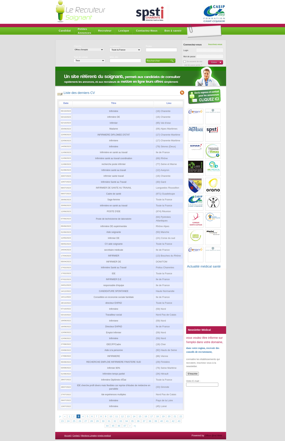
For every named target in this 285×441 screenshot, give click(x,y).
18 (157, 416)
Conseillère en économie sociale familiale (114, 297)
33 (120, 421)
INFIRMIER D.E (113, 279)
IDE (113, 273)
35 (132, 421)
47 (124, 425)
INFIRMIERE (113, 356)
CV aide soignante (114, 244)
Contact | (77, 435)
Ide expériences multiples (113, 394)
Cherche (77, 46)
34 (126, 421)
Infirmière (113, 111)
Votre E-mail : (193, 381)
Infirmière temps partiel (114, 374)
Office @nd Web (213, 435)
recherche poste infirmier (114, 164)
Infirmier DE (113, 238)
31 (109, 421)
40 (161, 421)
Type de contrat (81, 57)
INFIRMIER (113, 255)
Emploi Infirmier (113, 332)
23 (62, 421)
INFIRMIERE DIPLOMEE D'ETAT (113, 134)
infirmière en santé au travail (113, 205)
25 (74, 421)
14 (134, 416)
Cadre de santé (113, 194)
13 (128, 416)
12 (122, 416)
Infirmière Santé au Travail (113, 182)
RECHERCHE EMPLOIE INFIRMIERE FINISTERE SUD (113, 362)
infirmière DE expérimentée (114, 226)
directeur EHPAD (113, 303)
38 (149, 421)
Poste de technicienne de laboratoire (113, 219)
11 (116, 416)
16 (145, 416)
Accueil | (68, 435)
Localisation (115, 46)
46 (119, 425)
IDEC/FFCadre (114, 344)
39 (155, 421)
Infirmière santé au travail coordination (113, 158)
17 (151, 416)
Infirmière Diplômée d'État (113, 380)
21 (175, 416)
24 (68, 421)
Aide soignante (114, 232)
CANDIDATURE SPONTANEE (113, 291)
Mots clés (114, 57)
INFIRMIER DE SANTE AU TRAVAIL (113, 188)
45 (113, 425)
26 (80, 421)
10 (110, 416)
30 (103, 421)
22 (180, 416)
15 (140, 416)
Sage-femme (113, 199)
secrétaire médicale (113, 250)
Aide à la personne (114, 350)
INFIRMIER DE (113, 261)
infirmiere (113, 140)
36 (138, 421)
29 (97, 421)
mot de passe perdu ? (193, 65)
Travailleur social (113, 314)
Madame (113, 129)
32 (115, 421)
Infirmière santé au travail (113, 170)
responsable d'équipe (113, 285)
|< (60, 416)
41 (167, 421)
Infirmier (114, 123)
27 (85, 421)
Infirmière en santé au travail (113, 152)
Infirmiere (113, 320)
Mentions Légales (89, 435)
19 (163, 416)
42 (173, 421)
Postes (149, 46)
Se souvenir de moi (194, 61)
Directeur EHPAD (113, 326)
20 (169, 416)
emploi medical (104, 435)
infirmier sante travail (114, 176)
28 (91, 421)
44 (107, 425)
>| (135, 425)
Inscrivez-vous (215, 44)
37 (144, 421)
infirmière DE (113, 117)
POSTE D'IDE (114, 211)
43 (179, 421)
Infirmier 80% (113, 368)
